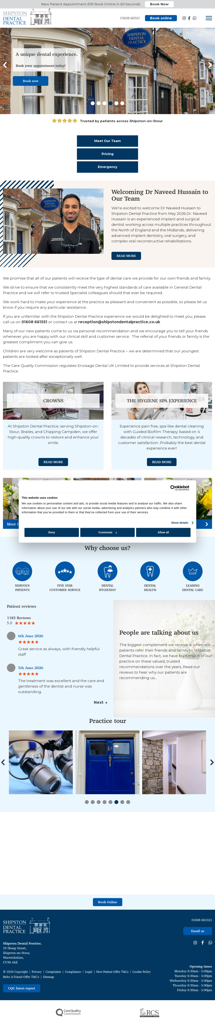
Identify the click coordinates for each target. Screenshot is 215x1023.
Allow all (163, 532)
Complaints (53, 972)
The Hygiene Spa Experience (162, 401)
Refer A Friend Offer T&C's (21, 977)
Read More (126, 256)
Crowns (53, 401)
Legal (88, 972)
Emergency (107, 167)
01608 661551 (202, 920)
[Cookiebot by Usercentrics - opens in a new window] (172, 488)
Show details (179, 522)
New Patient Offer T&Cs (112, 972)
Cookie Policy (141, 972)
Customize (107, 532)
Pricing (108, 154)
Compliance (73, 972)
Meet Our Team (107, 141)
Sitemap (48, 977)
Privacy (37, 972)
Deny (51, 532)
